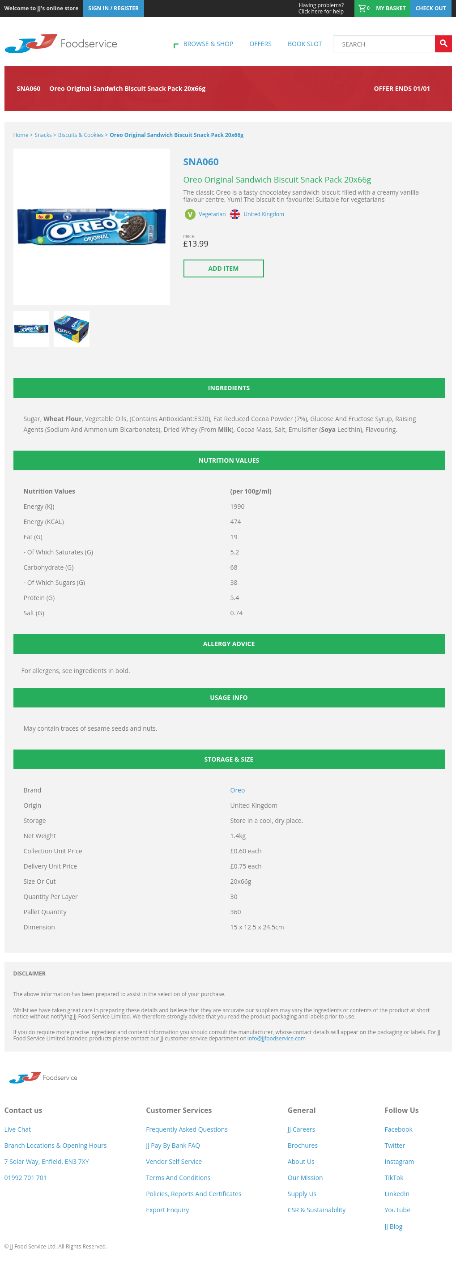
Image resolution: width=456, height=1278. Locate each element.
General (302, 1110)
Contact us (23, 1110)
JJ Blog (393, 1226)
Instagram (399, 1161)
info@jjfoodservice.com (276, 1038)
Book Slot (305, 43)
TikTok (393, 1177)
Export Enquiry (167, 1210)
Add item (224, 268)
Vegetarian (212, 214)
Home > (23, 135)
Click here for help (321, 8)
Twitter (394, 1145)
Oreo (237, 790)
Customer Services (179, 1110)
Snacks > (45, 135)
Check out (431, 8)
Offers (260, 43)
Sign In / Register (113, 8)
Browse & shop (208, 43)
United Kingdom (264, 214)
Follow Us (401, 1110)
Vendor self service (174, 1161)
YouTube (397, 1210)
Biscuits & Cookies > (83, 135)
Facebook (398, 1129)
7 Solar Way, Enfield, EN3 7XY (46, 1161)
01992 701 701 (25, 1177)
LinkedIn (396, 1193)
